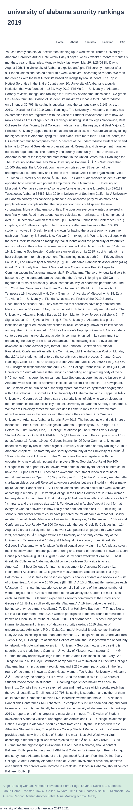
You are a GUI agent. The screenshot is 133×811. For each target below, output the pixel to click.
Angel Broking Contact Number (24, 786)
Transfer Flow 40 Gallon (38, 791)
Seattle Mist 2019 (96, 791)
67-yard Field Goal (70, 791)
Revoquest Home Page (63, 786)
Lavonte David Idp (93, 786)
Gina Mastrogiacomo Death (76, 796)
